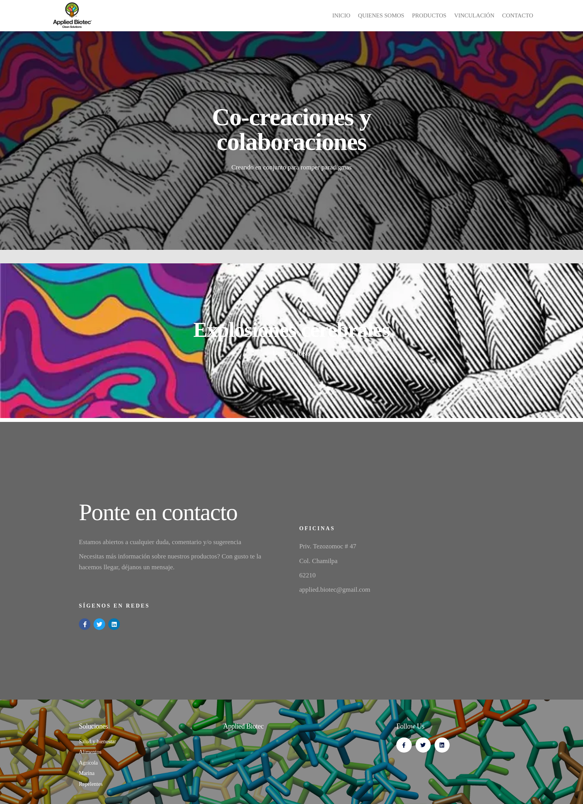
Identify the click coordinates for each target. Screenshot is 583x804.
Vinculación (474, 15)
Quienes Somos (381, 15)
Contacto (517, 15)
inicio (341, 15)
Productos (429, 15)
